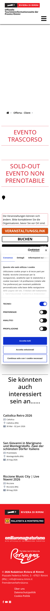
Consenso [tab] (8, 258)
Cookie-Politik (22, 596)
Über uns (19, 588)
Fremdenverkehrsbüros (15, 582)
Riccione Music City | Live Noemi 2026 (21, 478)
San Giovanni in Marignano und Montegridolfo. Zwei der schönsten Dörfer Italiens (23, 445)
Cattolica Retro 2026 (17, 415)
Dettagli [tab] (20, 258)
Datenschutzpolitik (25, 592)
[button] (43, 19)
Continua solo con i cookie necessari (25, 358)
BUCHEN (25, 239)
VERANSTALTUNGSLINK (25, 230)
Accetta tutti (25, 341)
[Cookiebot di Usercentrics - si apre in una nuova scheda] (29, 250)
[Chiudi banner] (46, 250)
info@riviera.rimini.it (20, 579)
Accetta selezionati (25, 349)
